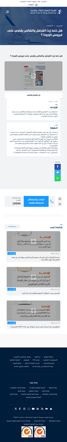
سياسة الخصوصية (55, 421)
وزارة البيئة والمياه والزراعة (30, 394)
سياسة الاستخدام (39, 421)
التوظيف (26, 360)
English (31, 5)
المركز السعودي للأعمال (33, 397)
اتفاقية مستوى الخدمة (21, 366)
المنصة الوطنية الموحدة (37, 387)
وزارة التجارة (14, 394)
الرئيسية (59, 26)
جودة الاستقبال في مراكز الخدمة (42, 366)
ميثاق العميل (17, 363)
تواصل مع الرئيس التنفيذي (22, 357)
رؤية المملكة (53, 387)
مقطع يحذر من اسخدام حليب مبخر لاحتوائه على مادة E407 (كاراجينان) (35, 327)
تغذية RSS (36, 360)
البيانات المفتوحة (26, 1)
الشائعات (49, 26)
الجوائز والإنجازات (48, 363)
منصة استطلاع (33, 391)
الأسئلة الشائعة (15, 360)
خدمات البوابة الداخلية (32, 363)
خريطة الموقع (48, 357)
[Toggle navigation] (7, 11)
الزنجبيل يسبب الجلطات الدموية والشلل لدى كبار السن (41, 293)
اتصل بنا (43, 1)
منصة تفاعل (21, 391)
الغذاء (10, 254)
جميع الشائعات (12, 226)
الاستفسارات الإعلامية (50, 360)
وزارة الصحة (45, 391)
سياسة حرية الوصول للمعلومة (33, 424)
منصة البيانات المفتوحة (18, 387)
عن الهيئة (37, 357)
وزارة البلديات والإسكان (49, 394)
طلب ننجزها (36, 1)
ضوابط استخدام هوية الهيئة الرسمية (18, 421)
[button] (36, 5)
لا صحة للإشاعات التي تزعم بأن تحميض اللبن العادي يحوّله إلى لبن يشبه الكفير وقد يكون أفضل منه (35, 258)
